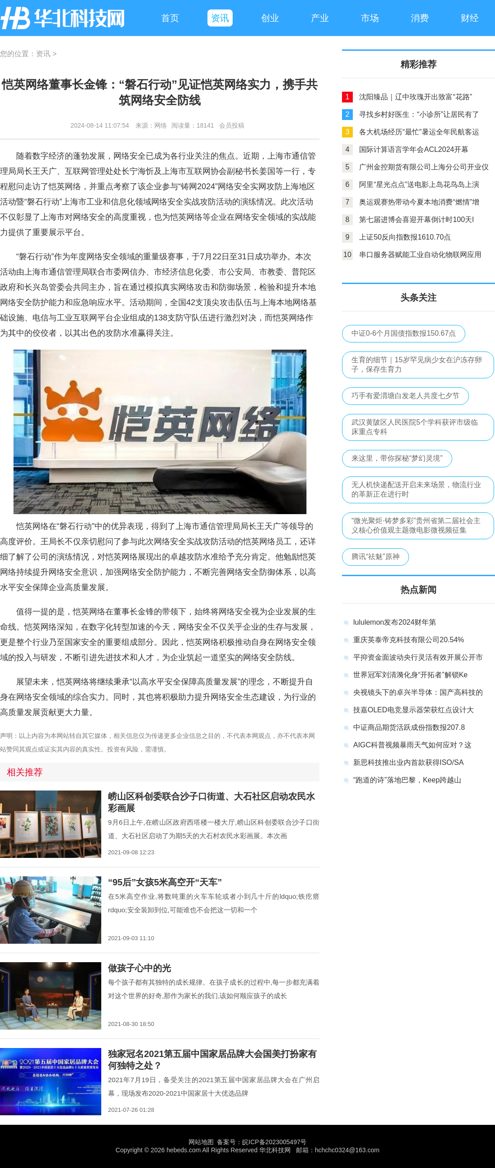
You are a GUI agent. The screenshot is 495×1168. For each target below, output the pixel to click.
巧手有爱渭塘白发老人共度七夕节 (405, 396)
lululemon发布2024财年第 (394, 622)
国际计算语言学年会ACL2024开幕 (413, 149)
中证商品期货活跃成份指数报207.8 (409, 727)
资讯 (43, 54)
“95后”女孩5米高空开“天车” (165, 882)
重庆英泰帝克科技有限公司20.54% (408, 640)
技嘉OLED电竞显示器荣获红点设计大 (413, 710)
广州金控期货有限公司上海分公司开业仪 (424, 167)
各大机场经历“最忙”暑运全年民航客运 (419, 132)
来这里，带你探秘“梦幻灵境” (397, 458)
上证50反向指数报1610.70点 (405, 237)
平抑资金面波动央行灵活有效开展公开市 (418, 657)
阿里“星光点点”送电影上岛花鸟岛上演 (419, 184)
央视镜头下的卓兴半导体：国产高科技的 (418, 692)
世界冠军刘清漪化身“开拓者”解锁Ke (410, 675)
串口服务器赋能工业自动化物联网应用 (420, 254)
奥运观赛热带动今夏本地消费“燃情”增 (419, 202)
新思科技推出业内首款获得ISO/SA (408, 762)
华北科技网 (63, 17)
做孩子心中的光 (139, 968)
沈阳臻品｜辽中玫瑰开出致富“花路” (415, 97)
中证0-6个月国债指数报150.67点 (403, 333)
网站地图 (201, 1142)
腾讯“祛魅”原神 (375, 556)
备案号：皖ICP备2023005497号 (261, 1142)
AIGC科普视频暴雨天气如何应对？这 (412, 745)
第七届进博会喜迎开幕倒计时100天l (416, 219)
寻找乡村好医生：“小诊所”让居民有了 (419, 114)
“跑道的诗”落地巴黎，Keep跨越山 (407, 780)
